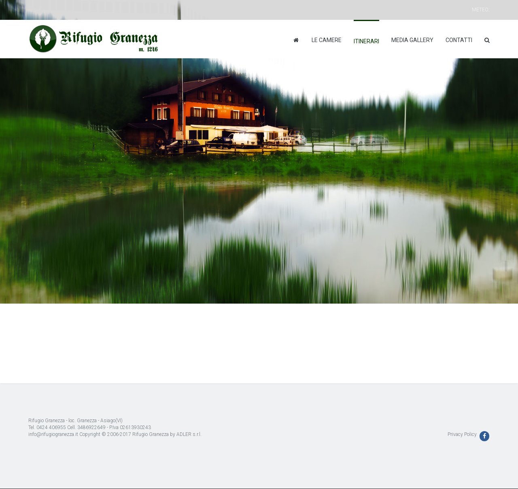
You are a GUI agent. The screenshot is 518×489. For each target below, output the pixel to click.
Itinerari (366, 41)
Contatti (459, 40)
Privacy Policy (462, 434)
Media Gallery (412, 40)
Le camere (327, 40)
